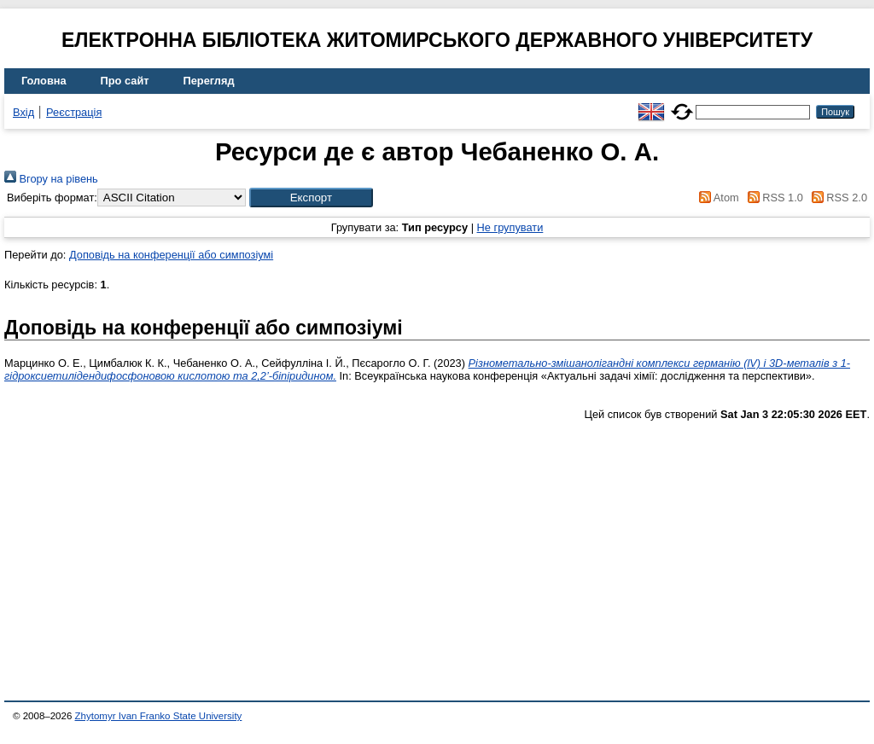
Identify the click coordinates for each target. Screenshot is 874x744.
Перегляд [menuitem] (209, 80)
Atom (716, 197)
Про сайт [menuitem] (125, 80)
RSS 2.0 (836, 197)
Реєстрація (74, 112)
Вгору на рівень (51, 178)
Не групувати (510, 227)
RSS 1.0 (772, 197)
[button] (311, 197)
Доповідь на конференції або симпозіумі (171, 254)
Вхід (23, 112)
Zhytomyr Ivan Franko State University (158, 716)
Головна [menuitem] (44, 80)
